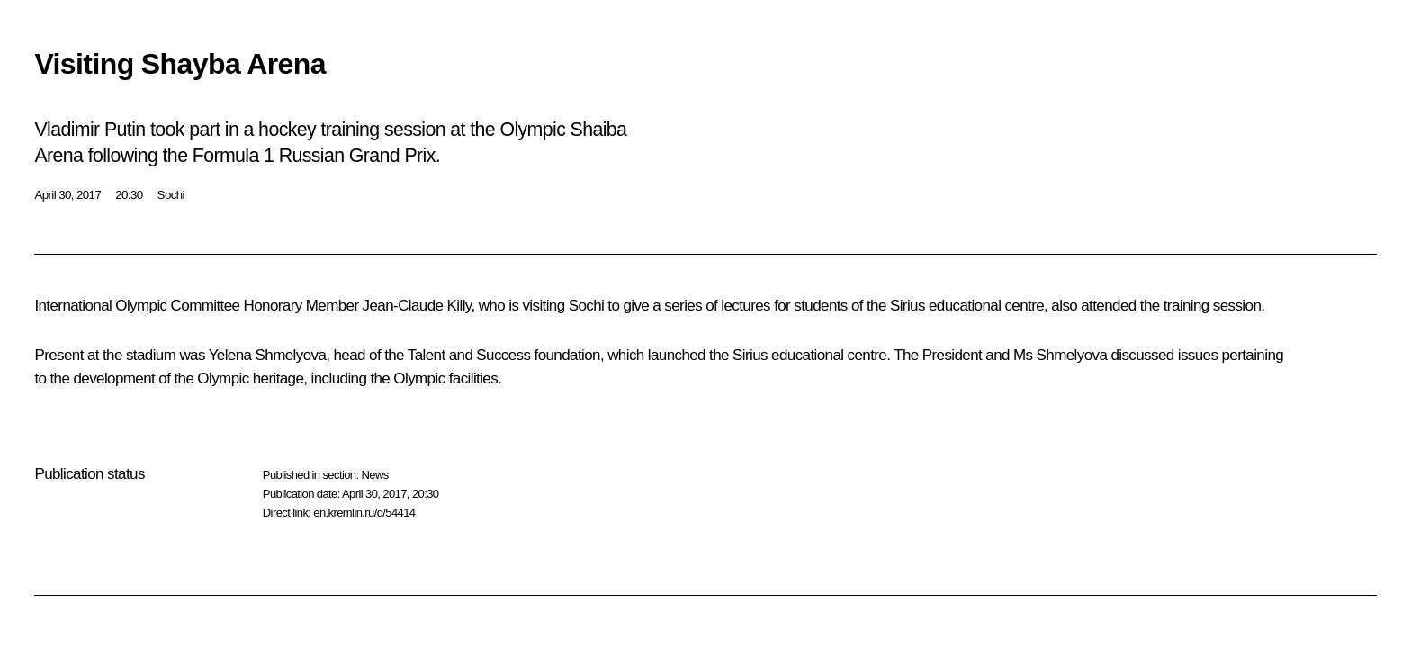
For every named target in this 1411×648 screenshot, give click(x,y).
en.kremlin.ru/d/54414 (364, 512)
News (374, 475)
